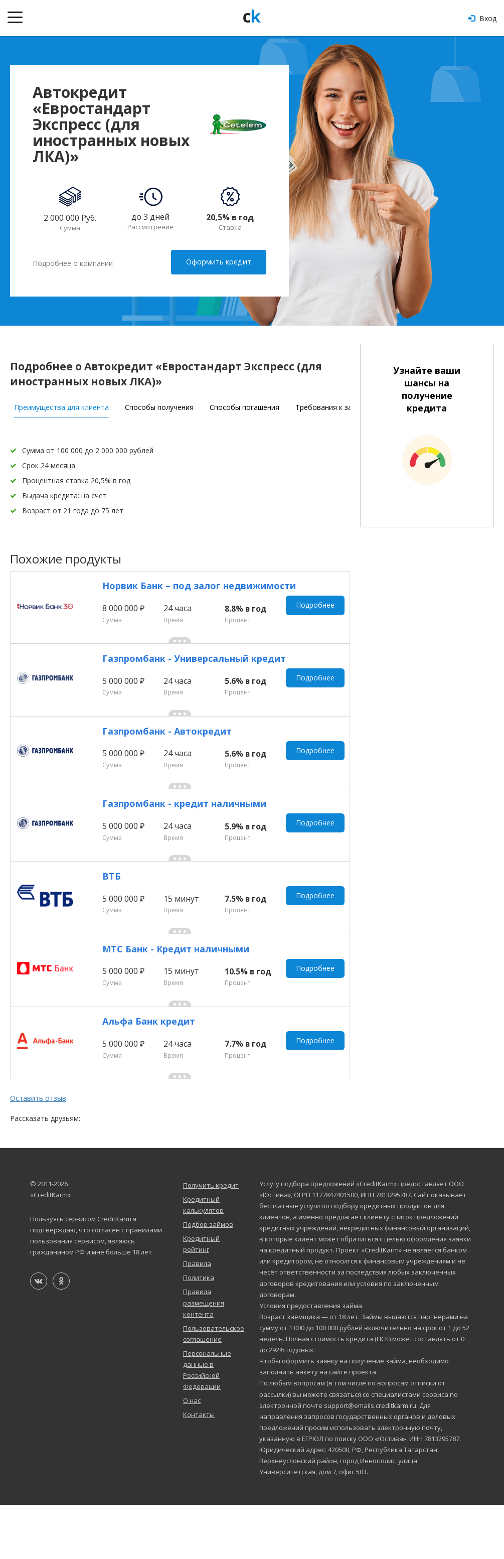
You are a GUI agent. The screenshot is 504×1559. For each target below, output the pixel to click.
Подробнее (317, 608)
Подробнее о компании (73, 261)
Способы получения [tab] (159, 403)
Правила (197, 1317)
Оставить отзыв (38, 1152)
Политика (198, 1331)
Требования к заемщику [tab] (336, 403)
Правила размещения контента (203, 1356)
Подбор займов (208, 1278)
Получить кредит (211, 1238)
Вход (482, 18)
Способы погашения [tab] (244, 403)
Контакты (199, 1468)
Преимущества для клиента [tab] (61, 403)
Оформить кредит (220, 261)
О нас (192, 1454)
